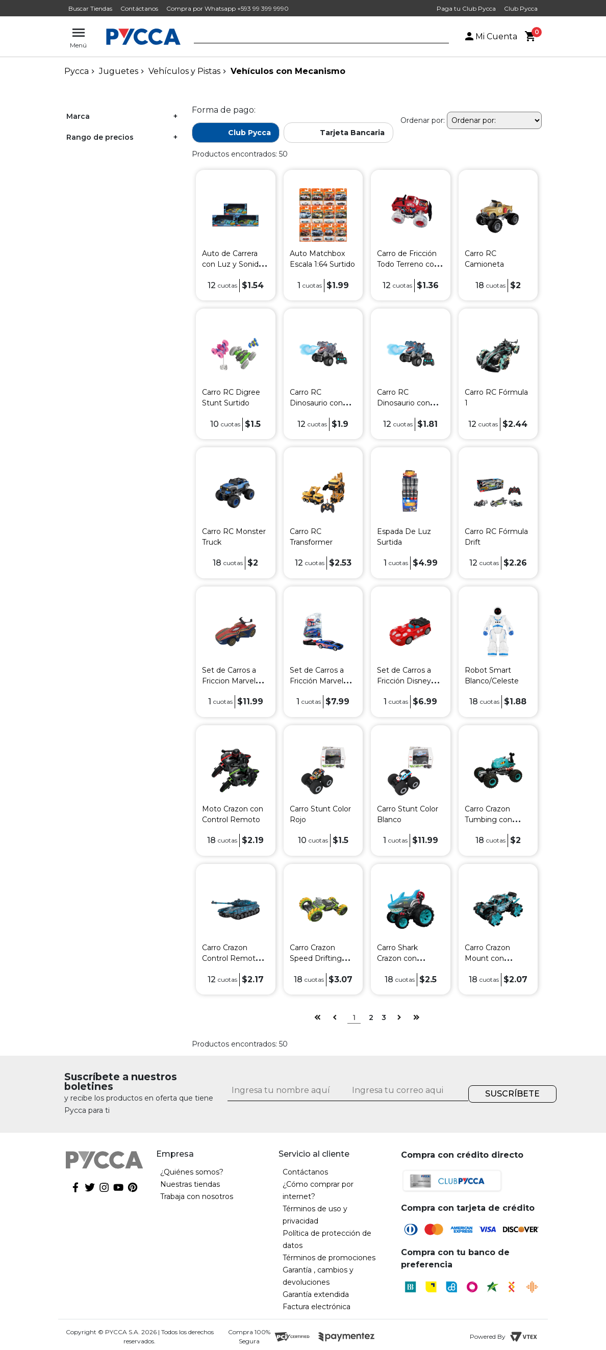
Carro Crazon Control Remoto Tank (231, 958)
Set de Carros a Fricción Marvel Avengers (317, 681)
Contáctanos (139, 8)
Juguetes (118, 71)
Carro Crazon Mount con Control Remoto (494, 958)
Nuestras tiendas (190, 1184)
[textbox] (314, 37)
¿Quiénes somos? (191, 1172)
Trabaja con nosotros (196, 1196)
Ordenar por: (422, 120)
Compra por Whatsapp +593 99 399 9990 (227, 8)
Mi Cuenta (490, 36)
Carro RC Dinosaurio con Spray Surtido (316, 403)
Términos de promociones (329, 1257)
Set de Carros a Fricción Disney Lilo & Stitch (404, 681)
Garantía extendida (316, 1294)
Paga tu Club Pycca (466, 8)
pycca (76, 71)
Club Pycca (521, 8)
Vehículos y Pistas (184, 71)
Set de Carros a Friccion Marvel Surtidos (229, 681)
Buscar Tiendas (90, 8)
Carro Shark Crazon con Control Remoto (406, 958)
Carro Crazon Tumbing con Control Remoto (494, 819)
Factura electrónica (316, 1306)
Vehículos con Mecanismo (288, 71)
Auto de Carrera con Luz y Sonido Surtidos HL (232, 264)
